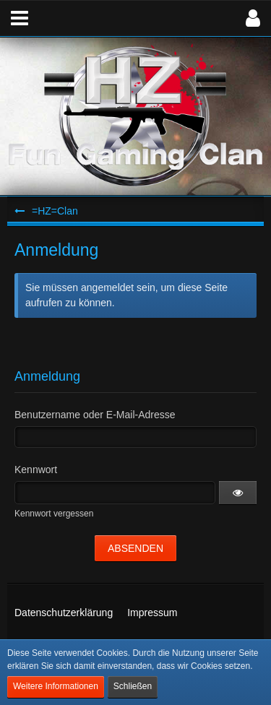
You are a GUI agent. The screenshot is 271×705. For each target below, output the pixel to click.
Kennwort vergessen (53, 514)
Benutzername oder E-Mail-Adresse (95, 414)
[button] (19, 18)
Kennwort (35, 469)
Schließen (132, 686)
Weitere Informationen (55, 686)
